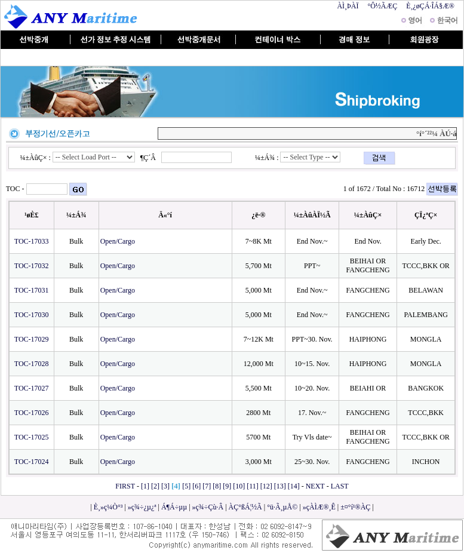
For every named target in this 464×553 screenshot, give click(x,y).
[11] (253, 486)
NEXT (315, 486)
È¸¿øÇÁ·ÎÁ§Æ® (430, 6)
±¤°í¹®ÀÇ (355, 507)
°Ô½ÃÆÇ (382, 6)
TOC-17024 (31, 461)
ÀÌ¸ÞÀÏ (347, 6)
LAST (340, 486)
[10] (239, 486)
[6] (196, 486)
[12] (266, 486)
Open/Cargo (118, 241)
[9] (227, 486)
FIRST (125, 486)
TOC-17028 (31, 364)
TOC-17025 (31, 437)
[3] (165, 486)
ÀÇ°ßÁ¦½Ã (245, 507)
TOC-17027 (31, 388)
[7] (206, 486)
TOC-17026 (31, 412)
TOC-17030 (31, 315)
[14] (294, 486)
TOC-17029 (31, 339)
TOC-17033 (31, 241)
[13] (280, 486)
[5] (186, 486)
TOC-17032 (31, 266)
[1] (145, 486)
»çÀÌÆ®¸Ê (319, 507)
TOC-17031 (31, 290)
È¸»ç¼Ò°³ (108, 507)
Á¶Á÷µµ (174, 507)
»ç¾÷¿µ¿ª (142, 507)
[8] (217, 486)
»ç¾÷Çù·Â (208, 507)
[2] (155, 486)
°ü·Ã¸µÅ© (282, 507)
